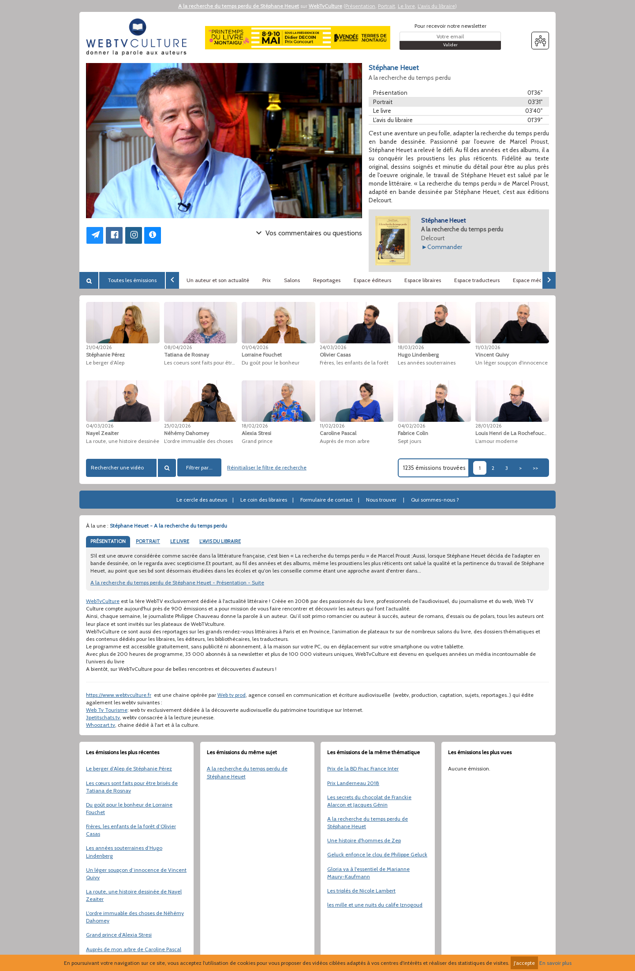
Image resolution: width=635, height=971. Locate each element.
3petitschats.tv (103, 717)
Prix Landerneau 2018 (353, 783)
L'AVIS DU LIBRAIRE (220, 541)
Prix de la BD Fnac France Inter (363, 768)
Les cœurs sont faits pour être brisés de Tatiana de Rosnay (132, 787)
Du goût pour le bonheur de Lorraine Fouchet (129, 808)
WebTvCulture (325, 6)
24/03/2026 (333, 347)
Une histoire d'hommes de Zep (364, 840)
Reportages (326, 280)
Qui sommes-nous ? (435, 499)
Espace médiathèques (539, 280)
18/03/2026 (411, 347)
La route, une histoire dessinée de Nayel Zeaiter (134, 895)
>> (535, 468)
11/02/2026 (332, 426)
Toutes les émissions (132, 280)
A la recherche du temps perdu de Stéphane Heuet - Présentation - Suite (177, 582)
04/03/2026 (99, 426)
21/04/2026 (99, 347)
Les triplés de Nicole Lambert (361, 890)
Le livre (406, 6)
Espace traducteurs (477, 280)
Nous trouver (381, 499)
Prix (266, 280)
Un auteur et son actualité (218, 280)
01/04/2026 (255, 347)
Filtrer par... (199, 467)
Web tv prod (231, 695)
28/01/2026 (488, 426)
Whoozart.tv (100, 725)
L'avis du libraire (436, 6)
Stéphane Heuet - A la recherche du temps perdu (168, 525)
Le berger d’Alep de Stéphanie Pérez (129, 768)
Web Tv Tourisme (106, 710)
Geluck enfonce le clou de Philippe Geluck (377, 854)
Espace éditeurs (372, 280)
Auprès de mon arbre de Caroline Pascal (133, 949)
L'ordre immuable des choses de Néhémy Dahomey (135, 917)
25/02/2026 (177, 426)
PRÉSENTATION (108, 541)
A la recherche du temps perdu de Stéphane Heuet (238, 6)
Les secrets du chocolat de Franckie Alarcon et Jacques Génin (369, 801)
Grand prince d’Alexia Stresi (119, 934)
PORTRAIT (148, 541)
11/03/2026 (487, 347)
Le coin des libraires (263, 499)
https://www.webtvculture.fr (118, 695)
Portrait (386, 6)
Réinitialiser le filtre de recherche (266, 467)
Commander (444, 247)
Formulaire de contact (326, 499)
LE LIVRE (179, 541)
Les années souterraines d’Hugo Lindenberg (124, 852)
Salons (292, 280)
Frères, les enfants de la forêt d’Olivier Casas (131, 830)
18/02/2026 (255, 426)
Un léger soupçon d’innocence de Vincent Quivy (136, 874)
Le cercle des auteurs (201, 499)
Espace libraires (422, 280)
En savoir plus (555, 963)
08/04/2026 (178, 347)
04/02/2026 (411, 426)
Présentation (360, 6)
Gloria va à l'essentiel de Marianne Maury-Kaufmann (368, 873)
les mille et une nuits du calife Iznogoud (374, 904)
